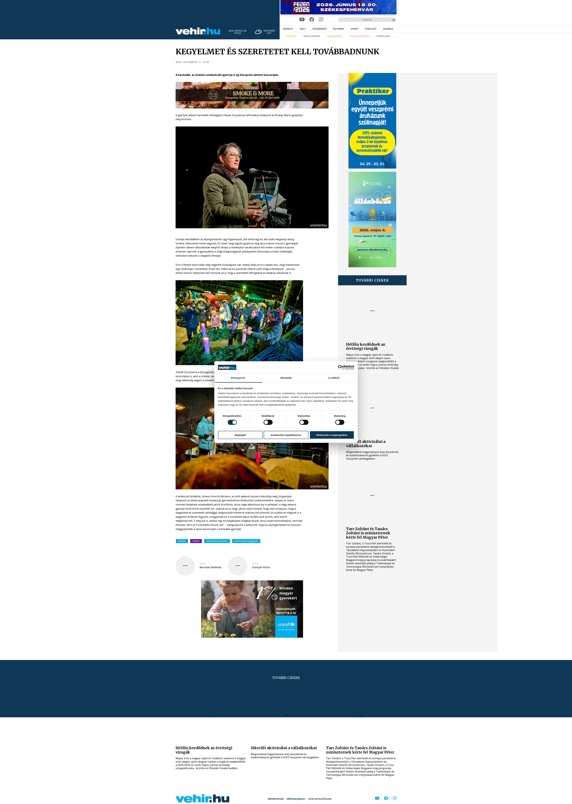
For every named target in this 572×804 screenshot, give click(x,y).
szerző (202, 564)
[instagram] (321, 19)
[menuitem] (288, 28)
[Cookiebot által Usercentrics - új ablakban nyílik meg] (340, 367)
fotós (255, 564)
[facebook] (311, 19)
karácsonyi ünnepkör (217, 540)
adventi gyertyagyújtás (246, 540)
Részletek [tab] (286, 377)
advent (196, 540)
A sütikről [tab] (333, 377)
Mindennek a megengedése (331, 435)
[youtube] (302, 19)
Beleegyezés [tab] (238, 377)
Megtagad (240, 435)
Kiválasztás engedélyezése (286, 435)
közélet (182, 540)
